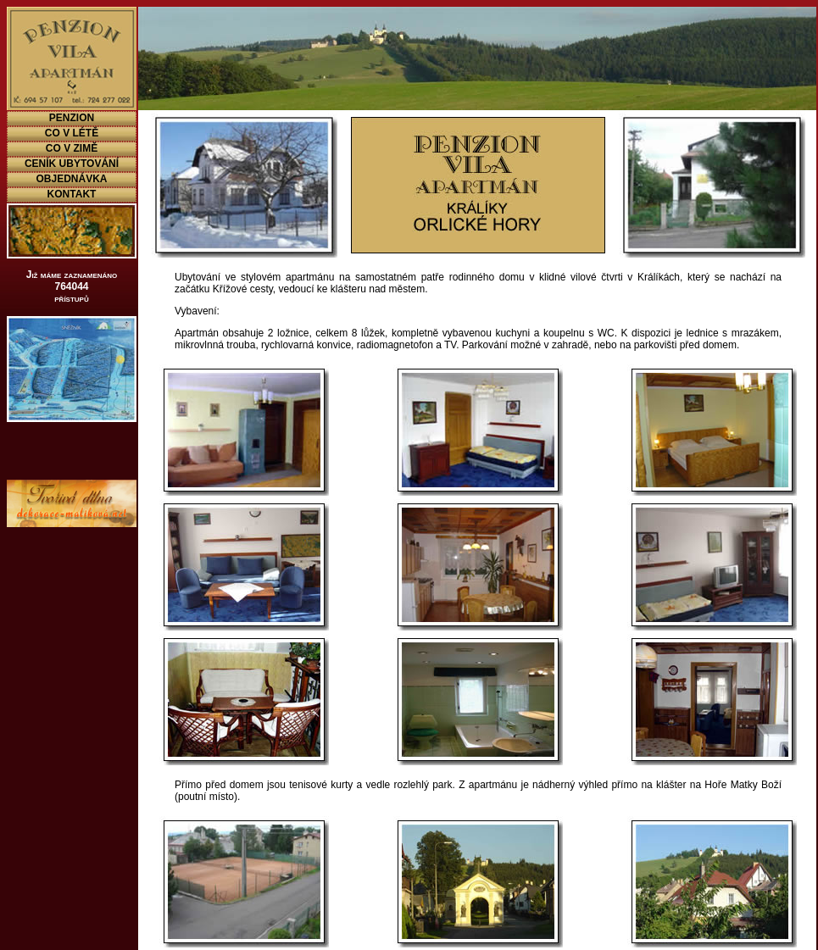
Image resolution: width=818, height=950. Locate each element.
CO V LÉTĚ (71, 133)
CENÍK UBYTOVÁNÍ (72, 163)
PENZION (71, 118)
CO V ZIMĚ (71, 148)
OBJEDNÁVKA (71, 179)
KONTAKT (72, 194)
